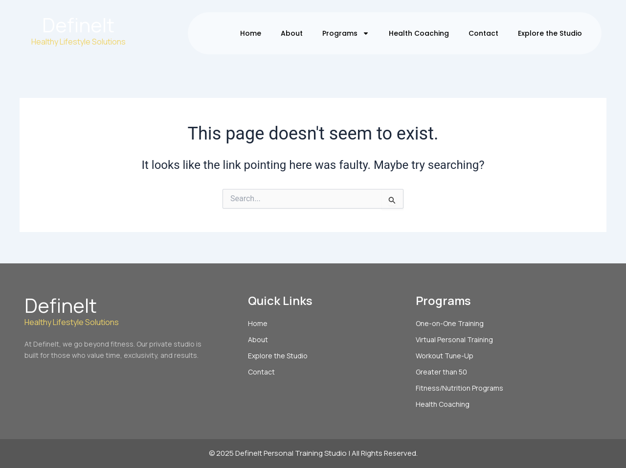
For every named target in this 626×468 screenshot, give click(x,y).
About (292, 33)
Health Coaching (419, 33)
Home (250, 33)
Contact (483, 33)
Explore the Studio (550, 33)
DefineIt (78, 24)
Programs (345, 33)
